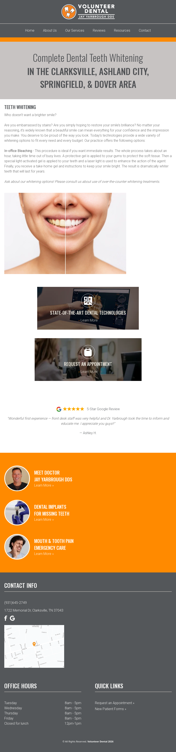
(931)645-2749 (15, 603)
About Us (50, 30)
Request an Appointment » (114, 703)
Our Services (74, 30)
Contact (145, 30)
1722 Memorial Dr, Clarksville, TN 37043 (33, 610)
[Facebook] (5, 618)
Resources (122, 30)
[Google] (12, 618)
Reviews (99, 30)
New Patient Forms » (110, 709)
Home (29, 30)
